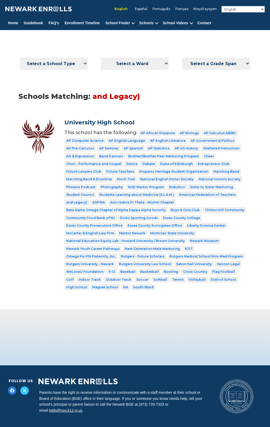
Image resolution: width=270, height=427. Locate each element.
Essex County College (181, 218)
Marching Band (226, 171)
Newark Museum (204, 241)
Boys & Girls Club (185, 210)
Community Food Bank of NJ (90, 218)
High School (76, 287)
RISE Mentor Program (146, 187)
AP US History (186, 148)
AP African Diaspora (158, 133)
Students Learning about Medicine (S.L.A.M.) (136, 195)
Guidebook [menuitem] (33, 23)
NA (125, 287)
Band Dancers (111, 156)
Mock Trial (126, 179)
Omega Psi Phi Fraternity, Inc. (91, 256)
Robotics (177, 187)
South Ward (143, 287)
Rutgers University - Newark (90, 264)
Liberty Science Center (206, 225)
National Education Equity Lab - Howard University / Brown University (125, 241)
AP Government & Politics (212, 141)
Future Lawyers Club (83, 171)
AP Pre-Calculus (80, 148)
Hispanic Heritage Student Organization (173, 171)
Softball (160, 280)
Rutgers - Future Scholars (143, 256)
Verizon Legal (228, 264)
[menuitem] (121, 9)
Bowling (171, 272)
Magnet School (105, 287)
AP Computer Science (85, 141)
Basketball (149, 272)
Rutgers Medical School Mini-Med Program (206, 256)
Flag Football (223, 272)
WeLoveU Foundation (84, 272)
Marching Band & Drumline (89, 179)
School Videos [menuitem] (175, 23)
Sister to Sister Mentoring (211, 187)
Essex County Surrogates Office (155, 225)
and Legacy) (76, 202)
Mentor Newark (132, 233)
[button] (133, 23)
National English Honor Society (167, 179)
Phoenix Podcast (80, 187)
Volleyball (197, 280)
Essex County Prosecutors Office (94, 225)
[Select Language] (243, 9)
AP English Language (127, 141)
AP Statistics (159, 148)
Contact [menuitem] (204, 23)
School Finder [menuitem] (117, 23)
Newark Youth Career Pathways (93, 249)
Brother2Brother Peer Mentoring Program (163, 156)
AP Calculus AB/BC (220, 133)
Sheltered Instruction (221, 148)
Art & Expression (80, 156)
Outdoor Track (118, 280)
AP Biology (189, 133)
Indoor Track (90, 280)
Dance (131, 164)
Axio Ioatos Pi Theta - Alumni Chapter (142, 202)
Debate (148, 164)
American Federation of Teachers (207, 195)
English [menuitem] (121, 9)
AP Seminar (109, 148)
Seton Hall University (194, 264)
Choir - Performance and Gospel (93, 164)
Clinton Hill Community (224, 210)
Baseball (127, 272)
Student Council (80, 195)
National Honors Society (219, 179)
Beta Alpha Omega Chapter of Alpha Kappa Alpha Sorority (116, 210)
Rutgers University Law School (145, 264)
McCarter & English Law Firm (90, 233)
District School (223, 280)
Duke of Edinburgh (176, 164)
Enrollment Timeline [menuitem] (82, 23)
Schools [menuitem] (146, 23)
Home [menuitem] (13, 23)
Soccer (142, 280)
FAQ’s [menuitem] (54, 23)
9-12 (111, 272)
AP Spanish (133, 148)
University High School (99, 122)
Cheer (209, 156)
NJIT (189, 249)
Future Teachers (120, 171)
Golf (70, 280)
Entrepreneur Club (213, 164)
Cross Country (195, 272)
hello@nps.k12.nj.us (65, 410)
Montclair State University (172, 233)
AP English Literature (168, 141)
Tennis (178, 280)
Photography (111, 187)
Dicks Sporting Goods (139, 218)
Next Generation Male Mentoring (152, 249)
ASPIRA (98, 202)
